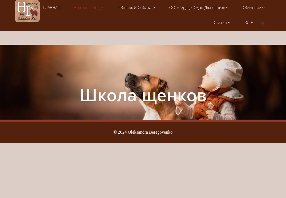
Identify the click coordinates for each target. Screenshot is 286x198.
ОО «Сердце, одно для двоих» (198, 7)
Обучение (254, 7)
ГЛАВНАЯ (51, 7)
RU (249, 22)
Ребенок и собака (136, 7)
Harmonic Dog (88, 7)
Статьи (222, 22)
